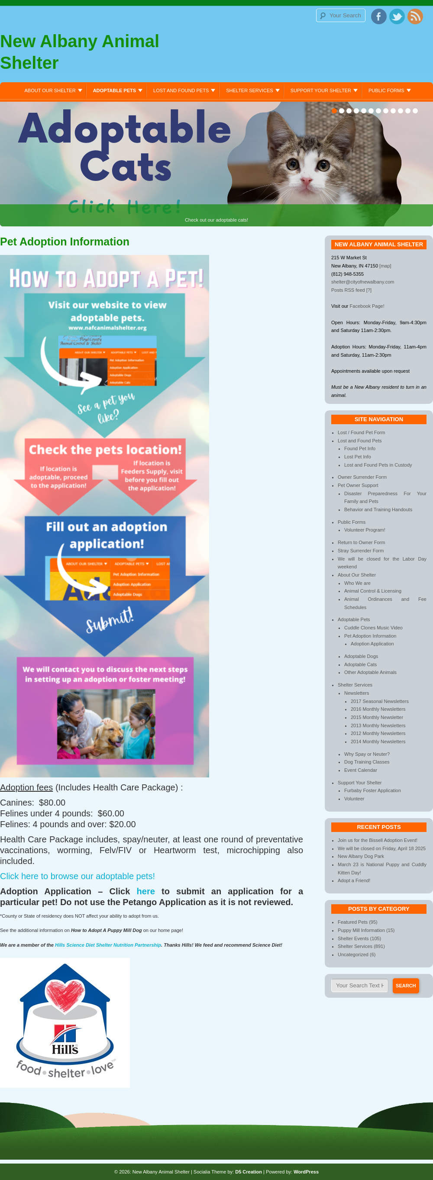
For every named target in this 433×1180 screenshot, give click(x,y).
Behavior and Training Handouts (378, 509)
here (146, 891)
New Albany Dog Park (361, 856)
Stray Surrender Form (361, 550)
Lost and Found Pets (181, 90)
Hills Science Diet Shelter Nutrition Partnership (108, 945)
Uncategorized (353, 954)
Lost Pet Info (357, 456)
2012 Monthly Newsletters (378, 733)
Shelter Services (249, 90)
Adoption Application (372, 643)
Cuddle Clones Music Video (373, 627)
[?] (369, 290)
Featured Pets (353, 922)
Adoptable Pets (114, 90)
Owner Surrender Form (362, 477)
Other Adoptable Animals (370, 672)
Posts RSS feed (348, 290)
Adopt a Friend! (354, 880)
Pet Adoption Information (370, 635)
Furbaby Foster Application (372, 790)
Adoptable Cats (360, 664)
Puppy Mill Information (361, 930)
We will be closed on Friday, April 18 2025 (382, 848)
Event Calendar (360, 770)
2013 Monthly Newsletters (378, 725)
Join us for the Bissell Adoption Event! (377, 840)
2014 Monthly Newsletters (378, 741)
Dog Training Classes (367, 761)
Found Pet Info (359, 448)
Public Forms (386, 90)
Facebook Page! (367, 306)
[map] (385, 265)
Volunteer (354, 798)
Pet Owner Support (358, 485)
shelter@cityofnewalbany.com (362, 281)
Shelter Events (353, 938)
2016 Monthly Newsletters (378, 709)
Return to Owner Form (361, 542)
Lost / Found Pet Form (361, 432)
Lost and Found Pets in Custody (378, 464)
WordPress (306, 1171)
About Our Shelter (49, 90)
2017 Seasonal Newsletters (380, 701)
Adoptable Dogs (361, 656)
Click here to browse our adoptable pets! (77, 876)
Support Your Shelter (321, 90)
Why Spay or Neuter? (367, 754)
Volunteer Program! (364, 529)
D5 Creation (248, 1171)
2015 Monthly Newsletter (377, 717)
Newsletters (356, 693)
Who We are (357, 583)
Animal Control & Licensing (372, 590)
